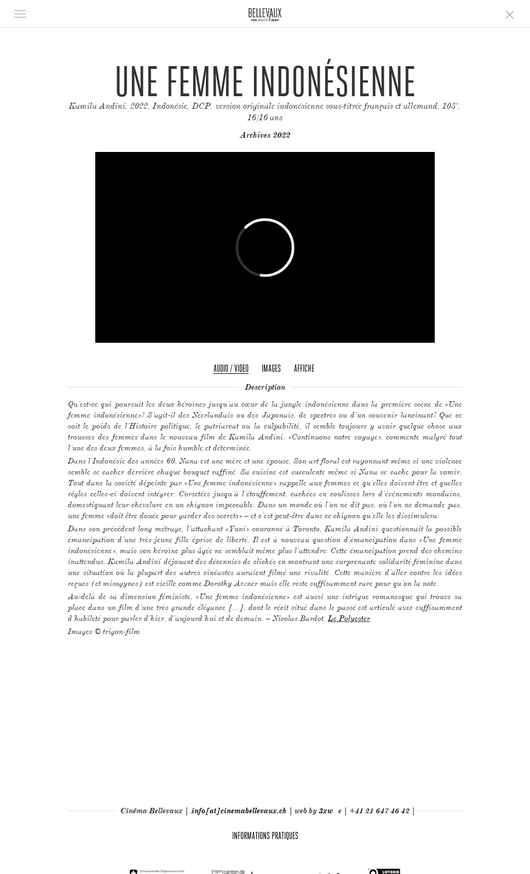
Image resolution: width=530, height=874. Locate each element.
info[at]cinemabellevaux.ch (239, 811)
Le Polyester (349, 618)
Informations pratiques (265, 835)
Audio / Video (231, 368)
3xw (326, 811)
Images (271, 368)
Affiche (304, 368)
